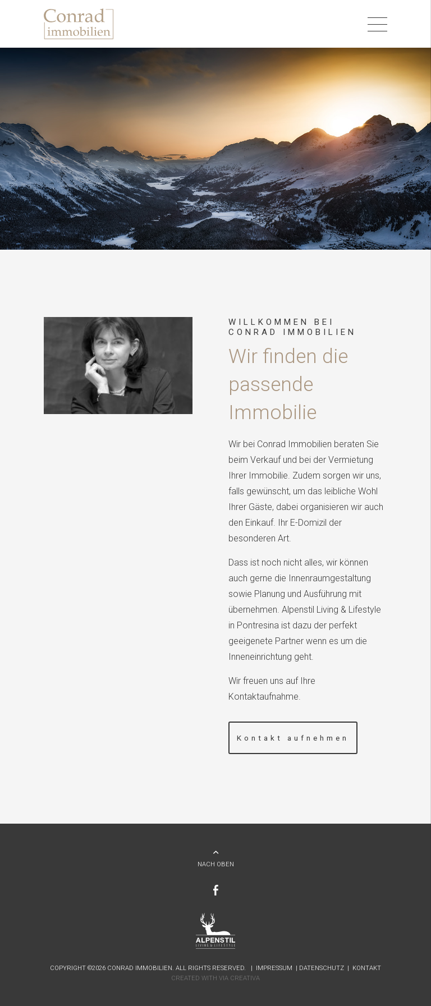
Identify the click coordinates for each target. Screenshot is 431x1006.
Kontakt (366, 968)
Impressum (274, 968)
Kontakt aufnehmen (293, 737)
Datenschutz (321, 968)
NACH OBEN (216, 864)
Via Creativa (239, 978)
